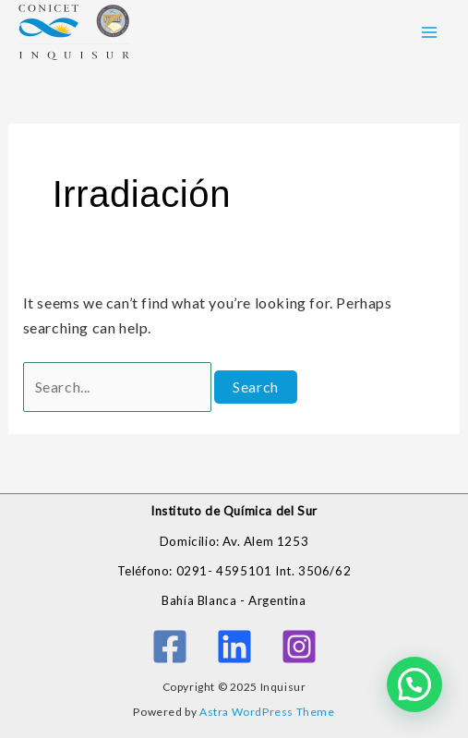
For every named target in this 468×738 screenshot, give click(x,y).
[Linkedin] (234, 646)
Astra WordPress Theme (267, 712)
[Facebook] (169, 646)
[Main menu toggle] (429, 32)
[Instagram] (299, 646)
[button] (414, 684)
